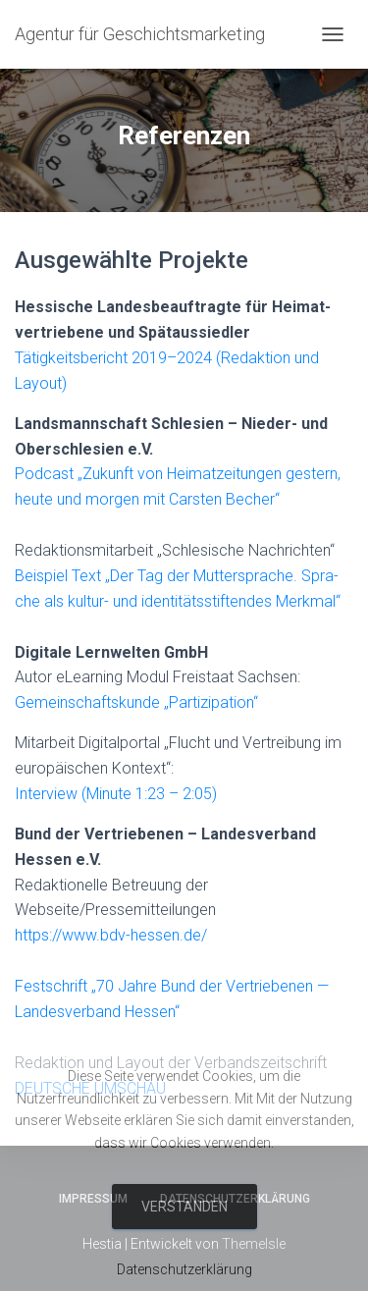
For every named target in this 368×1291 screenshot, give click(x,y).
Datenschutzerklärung (184, 1269)
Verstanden (184, 1206)
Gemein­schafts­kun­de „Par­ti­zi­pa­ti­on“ (136, 702)
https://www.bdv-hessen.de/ (111, 935)
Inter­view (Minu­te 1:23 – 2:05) (116, 793)
